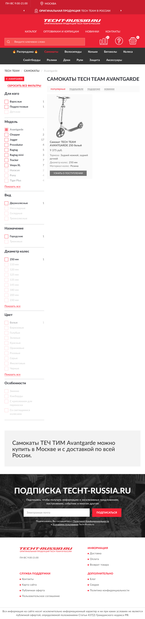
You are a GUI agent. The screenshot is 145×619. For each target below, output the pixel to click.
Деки (66, 60)
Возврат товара (99, 565)
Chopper (15, 134)
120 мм (14, 269)
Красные (15, 343)
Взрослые (16, 101)
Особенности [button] (15, 383)
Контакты (113, 31)
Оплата (94, 559)
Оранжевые (17, 348)
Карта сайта (29, 585)
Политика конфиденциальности (109, 590)
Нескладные (17, 208)
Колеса (128, 51)
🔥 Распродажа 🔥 (25, 51)
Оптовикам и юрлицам (61, 31)
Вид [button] (8, 195)
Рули (80, 60)
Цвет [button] (8, 315)
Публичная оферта (33, 590)
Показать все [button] (12, 186)
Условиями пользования (65, 524)
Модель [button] (11, 122)
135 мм (14, 280)
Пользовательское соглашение (41, 596)
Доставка (95, 553)
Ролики (52, 60)
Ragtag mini (17, 155)
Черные (14, 368)
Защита (94, 60)
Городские (16, 236)
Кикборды (16, 396)
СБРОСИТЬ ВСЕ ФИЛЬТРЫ (24, 86)
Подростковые (19, 106)
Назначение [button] (14, 228)
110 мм (14, 264)
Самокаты (51, 51)
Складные (16, 213)
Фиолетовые (17, 363)
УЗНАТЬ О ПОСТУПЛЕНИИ (68, 173)
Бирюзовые (17, 327)
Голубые (15, 333)
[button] (119, 41)
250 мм (14, 259)
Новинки (92, 31)
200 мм (14, 295)
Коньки (93, 51)
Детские (15, 112)
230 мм (14, 300)
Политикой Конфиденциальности (91, 521)
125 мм (14, 274)
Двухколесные (19, 203)
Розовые (15, 353)
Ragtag (14, 150)
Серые (14, 358)
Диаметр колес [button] (17, 251)
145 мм (14, 285)
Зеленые (15, 338)
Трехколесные (18, 218)
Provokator (16, 145)
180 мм (14, 290)
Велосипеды (73, 51)
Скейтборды (31, 60)
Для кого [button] (12, 93)
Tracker (14, 160)
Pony (13, 175)
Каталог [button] (31, 31)
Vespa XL (15, 165)
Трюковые (16, 241)
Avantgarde (16, 129)
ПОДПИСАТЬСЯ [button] (106, 512)
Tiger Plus (15, 180)
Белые (14, 322)
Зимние (14, 391)
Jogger (13, 140)
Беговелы (110, 51)
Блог (93, 579)
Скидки (94, 585)
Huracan (15, 170)
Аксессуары (114, 60)
